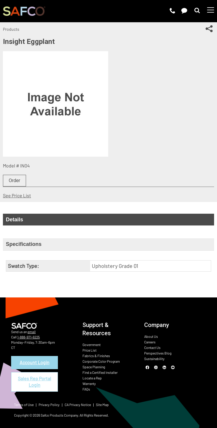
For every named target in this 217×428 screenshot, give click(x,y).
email (31, 332)
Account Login (34, 362)
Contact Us (152, 347)
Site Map (102, 405)
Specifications (24, 244)
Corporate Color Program (101, 361)
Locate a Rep (92, 378)
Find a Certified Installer (100, 372)
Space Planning (93, 367)
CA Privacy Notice (78, 405)
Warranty (89, 383)
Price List (89, 350)
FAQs (86, 389)
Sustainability (154, 359)
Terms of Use (24, 405)
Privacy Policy (49, 405)
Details (14, 219)
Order (14, 180)
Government (91, 345)
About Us (151, 336)
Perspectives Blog (157, 353)
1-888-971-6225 (28, 337)
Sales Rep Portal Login (34, 382)
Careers (150, 342)
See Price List (17, 195)
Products (11, 29)
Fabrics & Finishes (96, 356)
